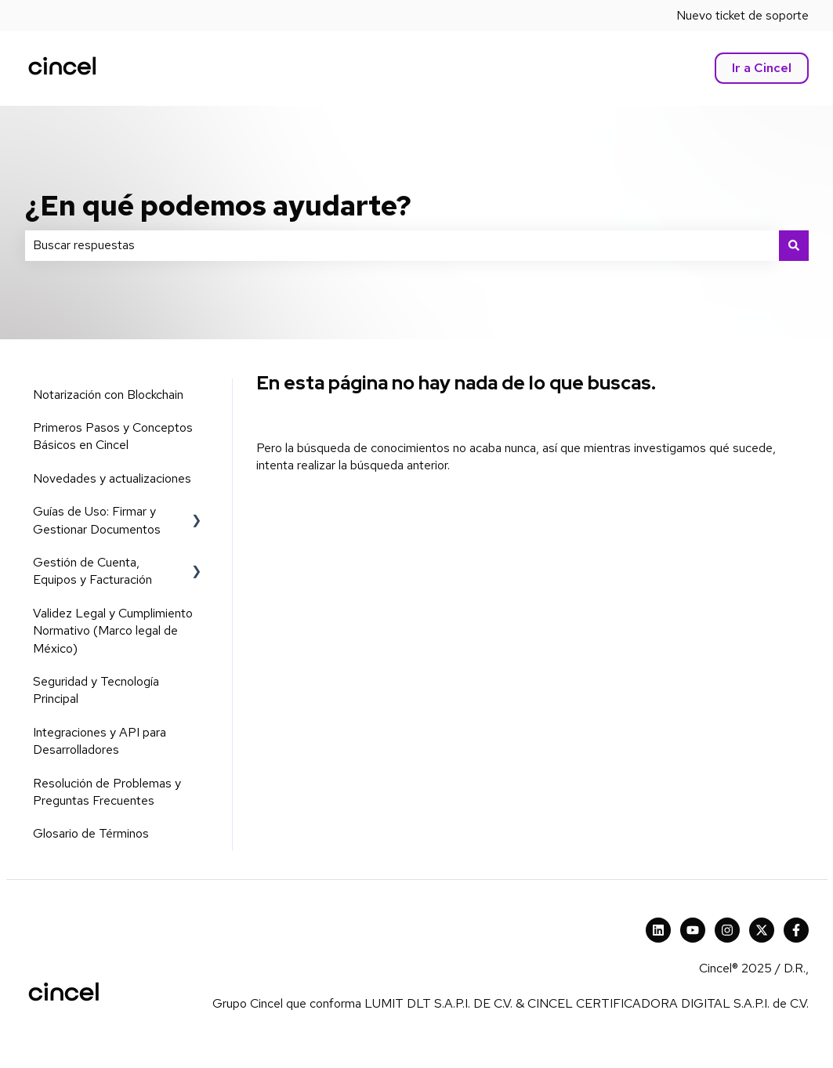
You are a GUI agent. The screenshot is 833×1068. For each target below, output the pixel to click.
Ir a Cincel (761, 68)
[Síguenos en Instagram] (727, 930)
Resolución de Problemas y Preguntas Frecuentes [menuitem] (107, 792)
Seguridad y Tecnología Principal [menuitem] (96, 690)
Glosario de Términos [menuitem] (91, 833)
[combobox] (402, 245)
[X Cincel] (761, 930)
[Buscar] (794, 245)
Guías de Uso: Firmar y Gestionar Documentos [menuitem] (97, 520)
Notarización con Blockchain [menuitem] (108, 394)
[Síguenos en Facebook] (796, 930)
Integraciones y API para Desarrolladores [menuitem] (99, 741)
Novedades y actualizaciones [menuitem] (112, 478)
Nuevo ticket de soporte (742, 15)
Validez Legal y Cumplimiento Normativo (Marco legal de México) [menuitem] (113, 631)
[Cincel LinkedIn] (658, 930)
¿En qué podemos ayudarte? (218, 205)
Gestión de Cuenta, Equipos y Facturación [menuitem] (92, 571)
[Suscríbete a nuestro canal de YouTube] (692, 930)
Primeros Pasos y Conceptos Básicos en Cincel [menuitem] (113, 436)
